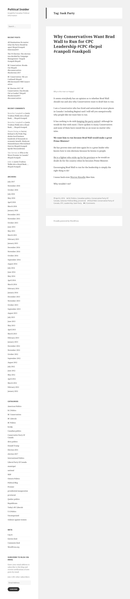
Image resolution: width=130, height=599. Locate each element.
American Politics (14, 406)
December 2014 (14, 247)
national (11, 470)
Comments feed (14, 543)
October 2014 (13, 256)
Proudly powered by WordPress (66, 221)
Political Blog (13, 483)
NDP (9, 474)
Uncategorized (13, 515)
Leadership (68, 203)
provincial (12, 495)
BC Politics (12, 423)
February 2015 (13, 239)
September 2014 (14, 260)
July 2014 (11, 268)
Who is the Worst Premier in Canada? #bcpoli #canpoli (18, 155)
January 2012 (13, 391)
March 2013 (12, 334)
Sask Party (78, 203)
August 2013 (12, 313)
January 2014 (13, 292)
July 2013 (11, 317)
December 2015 (14, 214)
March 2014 (12, 284)
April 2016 (12, 202)
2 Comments (90, 203)
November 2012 (14, 350)
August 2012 (12, 362)
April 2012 (12, 379)
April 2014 (12, 280)
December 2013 (14, 297)
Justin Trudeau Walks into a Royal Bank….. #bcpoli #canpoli (19, 115)
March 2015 (12, 235)
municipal (12, 466)
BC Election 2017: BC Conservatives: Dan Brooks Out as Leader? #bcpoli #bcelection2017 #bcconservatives (18, 93)
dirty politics (13, 442)
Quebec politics (14, 499)
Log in (10, 535)
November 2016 (14, 186)
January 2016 (13, 210)
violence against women (17, 520)
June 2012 (11, 371)
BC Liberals (12, 419)
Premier (11, 487)
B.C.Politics (12, 410)
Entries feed (12, 539)
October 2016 (13, 190)
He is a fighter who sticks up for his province (74, 157)
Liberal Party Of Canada (17, 462)
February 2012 (13, 387)
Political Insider (18, 9)
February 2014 (13, 288)
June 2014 (11, 272)
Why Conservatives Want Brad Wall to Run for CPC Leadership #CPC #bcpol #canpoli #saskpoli (84, 44)
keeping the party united (88, 121)
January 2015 (13, 243)
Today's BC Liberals (15, 507)
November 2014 (14, 251)
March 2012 (12, 383)
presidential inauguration (18, 491)
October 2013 (13, 305)
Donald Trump (13, 446)
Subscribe (13, 589)
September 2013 (14, 309)
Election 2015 (13, 450)
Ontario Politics (14, 478)
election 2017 (13, 454)
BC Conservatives (14, 414)
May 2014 (11, 276)
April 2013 (12, 329)
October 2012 (13, 354)
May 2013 (11, 325)
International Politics (16, 458)
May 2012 (11, 375)
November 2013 (14, 301)
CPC (61, 203)
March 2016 (12, 206)
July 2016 (11, 194)
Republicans (12, 503)
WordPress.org (13, 547)
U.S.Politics (12, 511)
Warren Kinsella (77, 177)
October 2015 (13, 223)
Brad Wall (93, 201)
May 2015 (11, 231)
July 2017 (11, 182)
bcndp (10, 427)
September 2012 (14, 358)
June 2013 (11, 321)
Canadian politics (14, 431)
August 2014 (12, 264)
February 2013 (13, 338)
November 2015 (14, 219)
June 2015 (11, 227)
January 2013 (13, 342)
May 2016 (11, 198)
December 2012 (14, 346)
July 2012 (11, 366)
